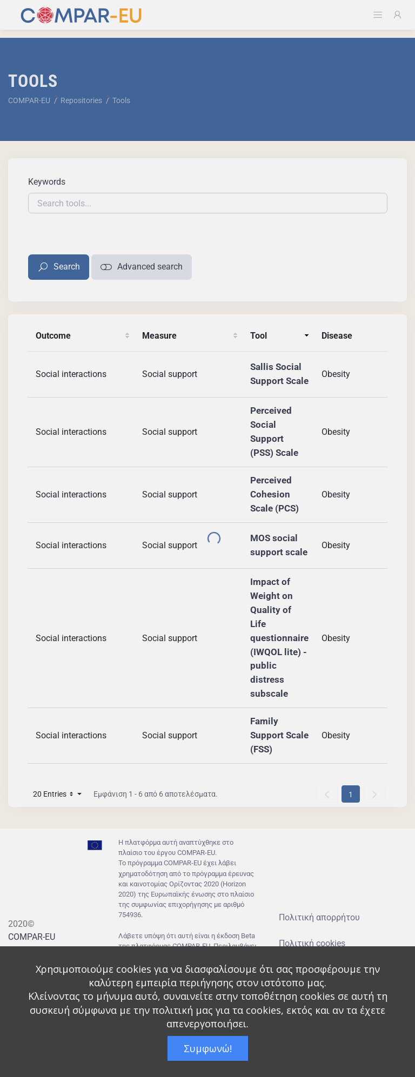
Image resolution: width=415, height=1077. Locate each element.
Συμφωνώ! (208, 1048)
